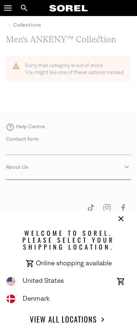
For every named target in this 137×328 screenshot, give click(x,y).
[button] (8, 8)
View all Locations (68, 319)
